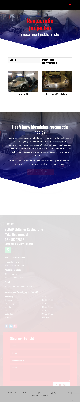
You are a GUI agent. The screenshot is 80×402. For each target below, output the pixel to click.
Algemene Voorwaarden (62, 393)
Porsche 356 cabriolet (56, 94)
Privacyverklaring (45, 393)
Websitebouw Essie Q (40, 395)
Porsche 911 (23, 94)
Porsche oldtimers (49, 62)
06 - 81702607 (14, 242)
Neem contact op (40, 172)
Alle (13, 60)
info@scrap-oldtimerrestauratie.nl (19, 288)
